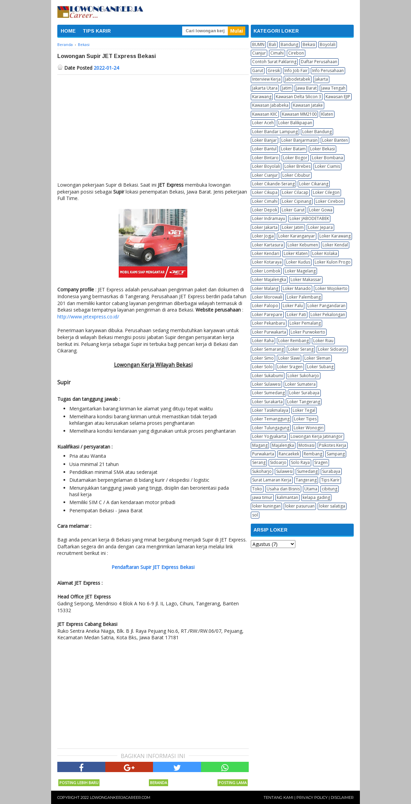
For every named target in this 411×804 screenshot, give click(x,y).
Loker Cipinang (296, 201)
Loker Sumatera (300, 384)
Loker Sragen (290, 367)
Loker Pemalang (305, 323)
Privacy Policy (312, 797)
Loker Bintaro (265, 158)
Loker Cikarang (313, 184)
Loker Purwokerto (308, 332)
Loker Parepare (267, 314)
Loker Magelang (300, 271)
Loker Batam (293, 149)
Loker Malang (265, 288)
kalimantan (287, 497)
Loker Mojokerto (331, 288)
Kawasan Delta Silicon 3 (298, 97)
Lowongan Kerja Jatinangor (317, 436)
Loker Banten (335, 140)
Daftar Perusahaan (319, 62)
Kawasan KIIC (265, 114)
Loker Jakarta (265, 227)
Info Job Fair (296, 70)
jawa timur (262, 497)
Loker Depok (264, 210)
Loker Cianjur (265, 175)
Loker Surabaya (304, 393)
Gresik (274, 70)
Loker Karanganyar (296, 236)
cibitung (329, 489)
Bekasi (309, 44)
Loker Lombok (266, 271)
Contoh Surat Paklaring (274, 62)
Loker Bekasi (322, 149)
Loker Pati (296, 314)
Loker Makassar (306, 279)
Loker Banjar (264, 140)
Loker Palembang (304, 297)
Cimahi (277, 53)
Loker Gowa (320, 210)
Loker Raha (263, 340)
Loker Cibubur (296, 175)
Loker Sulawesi (266, 384)
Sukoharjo (262, 471)
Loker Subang (320, 367)
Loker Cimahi (265, 201)
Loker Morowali (267, 297)
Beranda (158, 782)
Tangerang (306, 480)
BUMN (258, 44)
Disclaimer (342, 797)
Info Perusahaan (328, 70)
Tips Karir (330, 480)
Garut (257, 70)
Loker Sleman (317, 358)
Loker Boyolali (266, 166)
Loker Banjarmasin (299, 140)
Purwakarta (263, 454)
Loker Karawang (335, 236)
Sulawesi (284, 471)
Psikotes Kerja (332, 445)
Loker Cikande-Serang (273, 184)
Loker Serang (301, 349)
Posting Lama (233, 782)
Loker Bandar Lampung (275, 132)
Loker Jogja (263, 236)
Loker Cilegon (326, 192)
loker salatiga (332, 506)
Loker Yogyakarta (269, 436)
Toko (257, 489)
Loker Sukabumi (267, 375)
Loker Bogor (295, 158)
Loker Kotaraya (267, 262)
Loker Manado (297, 288)
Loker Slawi (289, 358)
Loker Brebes (297, 166)
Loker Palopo (265, 305)
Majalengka (283, 445)
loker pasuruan (300, 506)
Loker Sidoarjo (332, 349)
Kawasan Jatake (308, 105)
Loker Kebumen (302, 245)
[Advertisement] (153, 126)
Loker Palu (293, 305)
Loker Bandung (317, 132)
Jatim (287, 88)
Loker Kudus (298, 262)
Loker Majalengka (269, 279)
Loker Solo (262, 367)
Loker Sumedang (268, 393)
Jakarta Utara (265, 88)
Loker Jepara (320, 227)
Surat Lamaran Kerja (271, 480)
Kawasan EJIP (338, 97)
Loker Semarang (268, 349)
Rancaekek (289, 454)
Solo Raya (300, 462)
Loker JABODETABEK (309, 218)
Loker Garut (293, 210)
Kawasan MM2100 (299, 114)
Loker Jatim (293, 227)
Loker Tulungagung (270, 428)
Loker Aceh (263, 123)
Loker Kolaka (324, 253)
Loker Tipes (305, 419)
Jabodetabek (297, 79)
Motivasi (306, 445)
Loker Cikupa (265, 192)
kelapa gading (316, 497)
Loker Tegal (304, 410)
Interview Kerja (266, 79)
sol (255, 515)
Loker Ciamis (327, 166)
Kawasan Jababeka (270, 105)
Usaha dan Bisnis (283, 489)
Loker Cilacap (295, 192)
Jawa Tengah (333, 88)
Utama (310, 489)
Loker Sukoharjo (303, 375)
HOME (68, 31)
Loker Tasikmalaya (270, 410)
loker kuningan (266, 506)
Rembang (313, 454)
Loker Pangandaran (326, 305)
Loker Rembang (293, 340)
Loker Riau (323, 340)
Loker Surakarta (267, 402)
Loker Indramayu (268, 218)
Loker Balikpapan (295, 123)
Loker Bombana (327, 158)
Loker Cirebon (329, 201)
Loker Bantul (264, 149)
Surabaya (331, 471)
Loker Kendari (265, 253)
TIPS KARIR (97, 31)
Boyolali (328, 44)
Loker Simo (263, 358)
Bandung (289, 44)
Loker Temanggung (271, 419)
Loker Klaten (296, 253)
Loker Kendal (335, 245)
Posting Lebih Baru (78, 782)
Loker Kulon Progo (333, 262)
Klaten (327, 114)
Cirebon (296, 53)
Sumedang (307, 471)
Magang (260, 445)
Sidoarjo (278, 462)
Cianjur (259, 53)
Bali (272, 44)
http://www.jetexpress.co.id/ (88, 316)
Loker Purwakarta (269, 332)
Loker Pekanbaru (268, 323)
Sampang (336, 454)
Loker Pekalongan (327, 314)
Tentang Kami (278, 797)
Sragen (321, 462)
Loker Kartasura (267, 245)
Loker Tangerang (303, 402)
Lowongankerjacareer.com (120, 797)
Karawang (261, 97)
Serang (259, 462)
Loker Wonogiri (309, 428)
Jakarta (321, 79)
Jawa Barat (306, 88)
